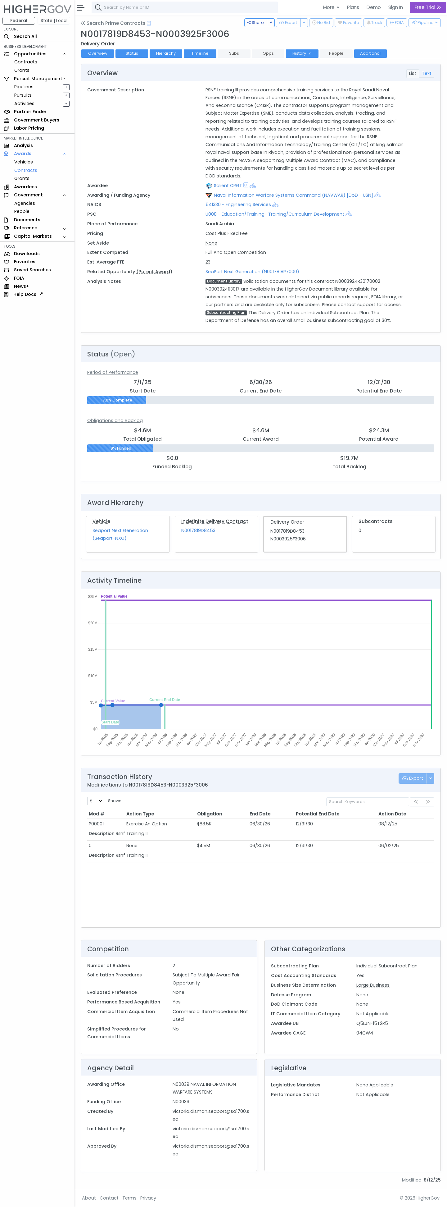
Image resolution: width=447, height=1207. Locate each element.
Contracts (25, 62)
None (211, 243)
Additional (370, 53)
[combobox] (185, 7)
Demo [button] (374, 7)
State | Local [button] (54, 20)
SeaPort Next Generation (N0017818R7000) (252, 271)
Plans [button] (353, 7)
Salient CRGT (228, 185)
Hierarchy (166, 53)
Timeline (200, 53)
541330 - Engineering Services (238, 204)
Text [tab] (426, 73)
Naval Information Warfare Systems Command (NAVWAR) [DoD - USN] (293, 195)
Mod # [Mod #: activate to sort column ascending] (96, 814)
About (89, 1198)
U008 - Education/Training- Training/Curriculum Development (274, 214)
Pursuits (23, 95)
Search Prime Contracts (113, 23)
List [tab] (412, 73)
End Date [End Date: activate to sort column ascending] (260, 814)
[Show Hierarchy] (253, 185)
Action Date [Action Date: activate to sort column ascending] (392, 814)
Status (132, 53)
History (302, 53)
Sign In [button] (395, 7)
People (21, 211)
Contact (109, 1198)
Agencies (24, 203)
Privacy (148, 1198)
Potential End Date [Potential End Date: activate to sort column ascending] (317, 814)
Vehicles (23, 162)
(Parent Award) (154, 271)
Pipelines (24, 87)
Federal (18, 20)
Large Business (373, 985)
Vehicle (101, 521)
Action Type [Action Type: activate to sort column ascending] (140, 814)
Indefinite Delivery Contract (214, 521)
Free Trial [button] (428, 7)
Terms (129, 1198)
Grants (21, 70)
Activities (24, 103)
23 (207, 262)
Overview (97, 53)
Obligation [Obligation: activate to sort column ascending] (209, 814)
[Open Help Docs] (149, 23)
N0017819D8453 (198, 530)
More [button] (329, 7)
